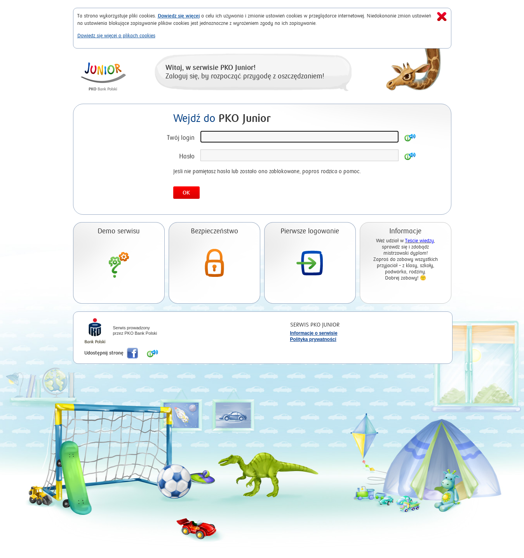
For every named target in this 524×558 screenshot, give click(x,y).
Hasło (187, 156)
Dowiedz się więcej (179, 16)
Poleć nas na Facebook (132, 353)
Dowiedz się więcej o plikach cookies (116, 35)
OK (186, 192)
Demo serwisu (118, 231)
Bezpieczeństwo (214, 231)
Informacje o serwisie (314, 333)
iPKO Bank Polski (95, 331)
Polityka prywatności (313, 339)
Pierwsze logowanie (309, 231)
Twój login (181, 137)
